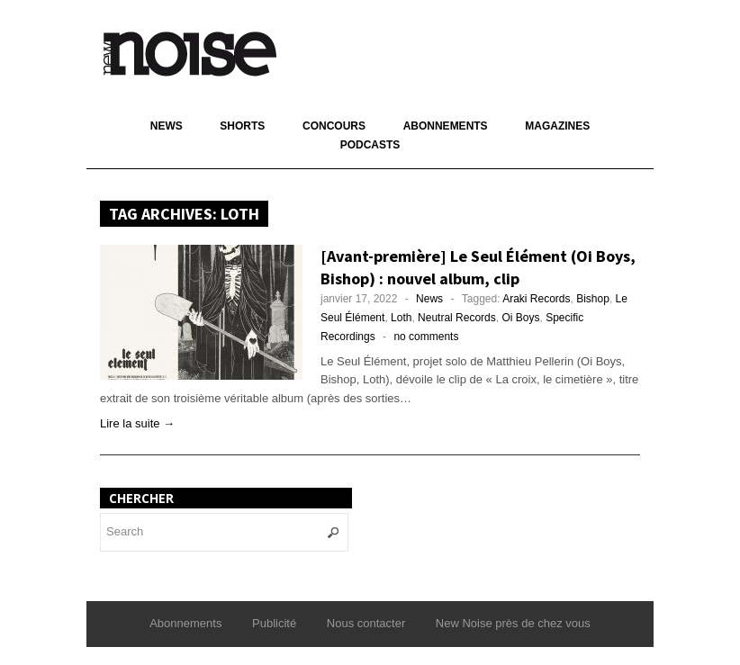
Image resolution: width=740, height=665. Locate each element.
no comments (425, 336)
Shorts (242, 126)
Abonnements (445, 126)
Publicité (274, 623)
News (166, 126)
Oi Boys (520, 317)
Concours (333, 126)
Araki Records (536, 298)
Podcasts (370, 145)
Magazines (557, 126)
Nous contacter (366, 623)
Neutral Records (457, 317)
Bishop (592, 298)
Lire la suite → (137, 423)
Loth (401, 317)
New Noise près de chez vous (513, 623)
